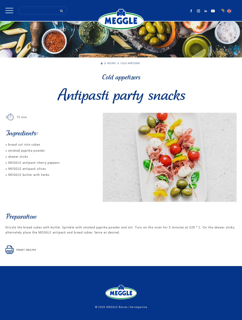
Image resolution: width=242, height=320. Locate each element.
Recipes (111, 63)
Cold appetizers (130, 63)
